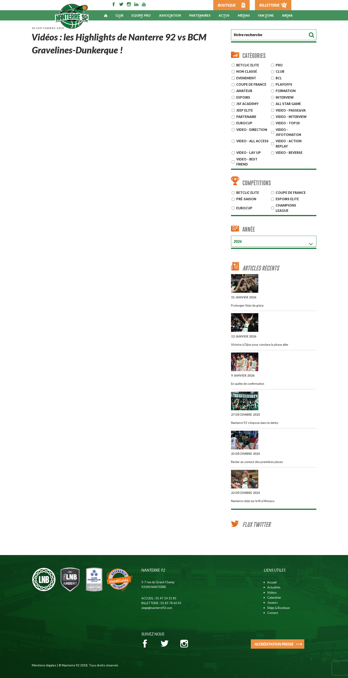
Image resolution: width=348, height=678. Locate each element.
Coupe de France (251, 84)
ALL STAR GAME (288, 104)
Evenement (246, 78)
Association (170, 15)
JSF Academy (247, 104)
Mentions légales (44, 665)
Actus (224, 15)
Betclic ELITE (247, 65)
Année (248, 229)
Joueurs (272, 602)
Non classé (246, 71)
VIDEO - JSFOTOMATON (288, 132)
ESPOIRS (243, 97)
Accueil (272, 582)
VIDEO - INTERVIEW (291, 117)
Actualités (273, 587)
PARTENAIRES (200, 15)
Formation (286, 91)
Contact (272, 613)
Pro (279, 65)
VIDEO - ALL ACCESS (252, 141)
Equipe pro (141, 15)
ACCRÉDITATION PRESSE (273, 644)
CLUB (280, 71)
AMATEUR (244, 91)
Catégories (254, 55)
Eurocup (244, 208)
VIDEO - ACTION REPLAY (289, 143)
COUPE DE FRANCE (291, 193)
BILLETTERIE (269, 5)
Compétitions (256, 183)
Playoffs (284, 84)
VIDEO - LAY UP (248, 153)
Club (119, 15)
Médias (244, 15)
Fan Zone (266, 15)
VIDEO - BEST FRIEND (246, 161)
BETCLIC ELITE (247, 193)
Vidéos (272, 592)
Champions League (286, 207)
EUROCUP (244, 123)
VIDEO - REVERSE (289, 153)
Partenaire (246, 117)
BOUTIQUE (227, 5)
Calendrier (274, 597)
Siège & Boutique (278, 608)
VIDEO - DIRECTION (251, 130)
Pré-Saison (246, 199)
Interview (285, 97)
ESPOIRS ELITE (287, 199)
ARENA (287, 15)
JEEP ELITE (244, 110)
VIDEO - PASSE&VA (291, 110)
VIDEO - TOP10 (288, 123)
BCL (279, 78)
